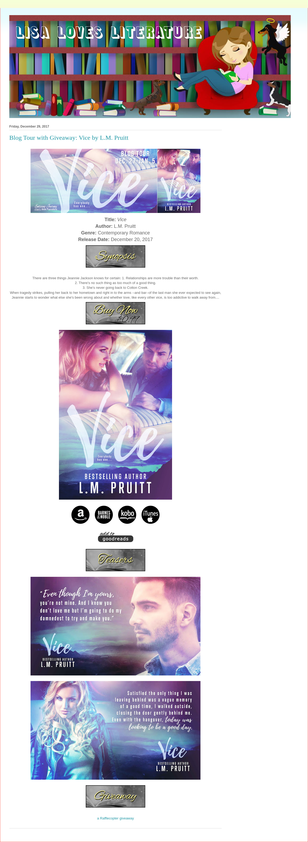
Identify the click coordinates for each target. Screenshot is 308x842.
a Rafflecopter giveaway (115, 818)
